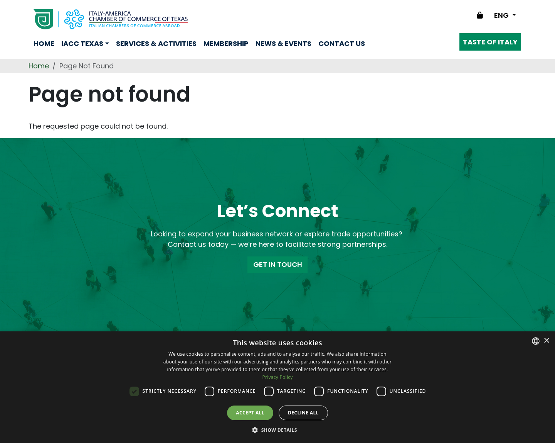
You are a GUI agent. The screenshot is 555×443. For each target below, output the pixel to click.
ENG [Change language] (502, 15)
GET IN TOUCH (277, 264)
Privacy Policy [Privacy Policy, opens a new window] (277, 377)
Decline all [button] (303, 412)
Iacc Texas (82, 43)
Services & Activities (156, 43)
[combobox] (536, 341)
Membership (226, 43)
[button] (277, 430)
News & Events (283, 43)
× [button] (546, 341)
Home (44, 43)
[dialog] (277, 387)
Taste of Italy (490, 42)
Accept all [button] (250, 412)
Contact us (341, 43)
